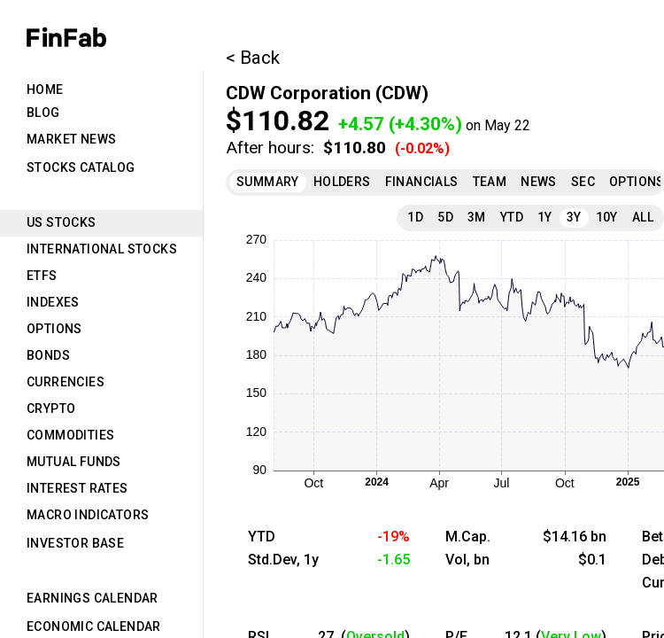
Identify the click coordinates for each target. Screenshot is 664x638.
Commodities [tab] (70, 435)
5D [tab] (445, 217)
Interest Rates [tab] (77, 488)
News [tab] (539, 182)
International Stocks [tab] (102, 249)
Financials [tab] (422, 182)
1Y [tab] (544, 217)
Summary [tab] (267, 182)
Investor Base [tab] (75, 543)
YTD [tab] (511, 217)
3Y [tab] (574, 217)
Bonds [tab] (48, 355)
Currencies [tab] (65, 382)
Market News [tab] (71, 139)
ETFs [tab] (42, 275)
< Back (253, 57)
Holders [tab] (342, 182)
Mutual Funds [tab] (74, 462)
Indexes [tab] (53, 302)
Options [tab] (54, 329)
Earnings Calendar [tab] (92, 598)
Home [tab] (45, 89)
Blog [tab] (43, 112)
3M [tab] (476, 217)
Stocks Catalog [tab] (81, 167)
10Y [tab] (607, 217)
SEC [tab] (583, 182)
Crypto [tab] (51, 408)
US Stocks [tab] (62, 222)
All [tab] (642, 217)
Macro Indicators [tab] (88, 515)
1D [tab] (415, 217)
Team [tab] (490, 182)
